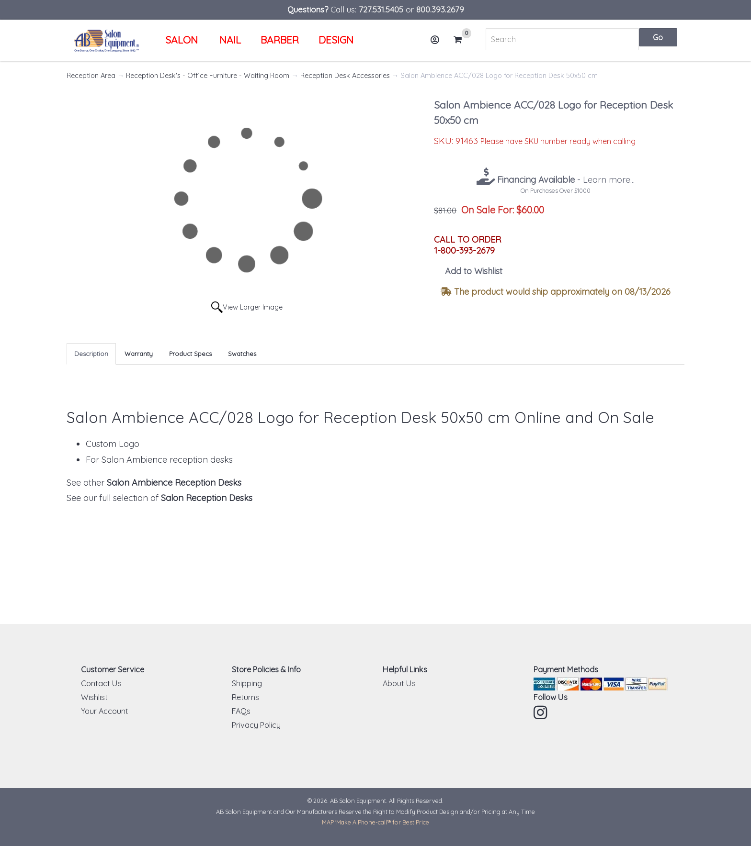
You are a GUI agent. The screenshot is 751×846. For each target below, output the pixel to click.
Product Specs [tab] (190, 353)
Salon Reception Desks (206, 497)
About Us (399, 683)
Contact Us (101, 683)
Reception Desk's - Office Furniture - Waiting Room (207, 75)
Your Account (104, 711)
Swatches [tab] (242, 353)
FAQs (241, 711)
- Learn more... (565, 179)
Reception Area (91, 75)
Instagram (541, 712)
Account (437, 43)
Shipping (247, 683)
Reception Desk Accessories (345, 75)
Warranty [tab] (139, 353)
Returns (245, 697)
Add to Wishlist (473, 271)
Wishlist (94, 697)
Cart (461, 39)
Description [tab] (91, 353)
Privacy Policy (256, 725)
